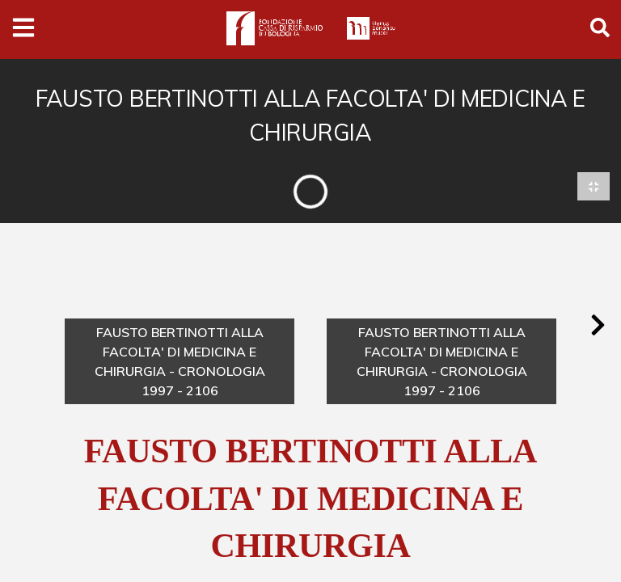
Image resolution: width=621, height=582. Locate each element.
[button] (597, 326)
